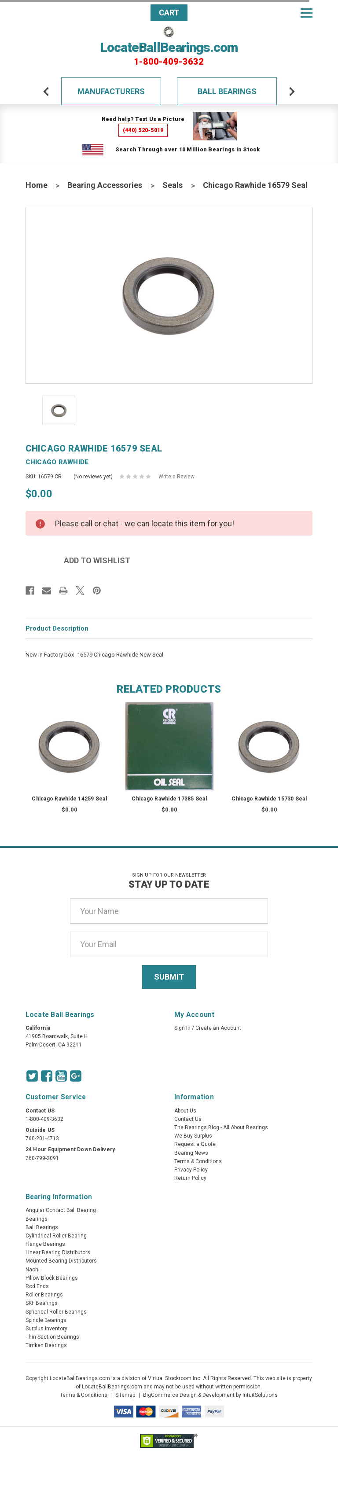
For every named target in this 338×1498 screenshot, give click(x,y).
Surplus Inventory (46, 1328)
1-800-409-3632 (169, 61)
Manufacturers (111, 91)
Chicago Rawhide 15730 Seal (269, 799)
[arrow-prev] (46, 91)
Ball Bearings (227, 91)
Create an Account (218, 1028)
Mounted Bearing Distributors (61, 1261)
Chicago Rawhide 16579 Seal (255, 185)
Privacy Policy (191, 1170)
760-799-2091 (42, 1158)
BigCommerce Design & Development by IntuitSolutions (210, 1395)
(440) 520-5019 (143, 130)
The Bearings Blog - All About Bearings (221, 1127)
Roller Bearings (44, 1295)
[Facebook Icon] (46, 1076)
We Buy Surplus (193, 1136)
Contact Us (188, 1119)
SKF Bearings (42, 1303)
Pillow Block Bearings (52, 1278)
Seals (172, 185)
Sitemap (125, 1395)
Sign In (182, 1028)
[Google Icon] (75, 1076)
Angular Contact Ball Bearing (61, 1210)
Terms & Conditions (198, 1161)
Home (37, 185)
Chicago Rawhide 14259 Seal (69, 799)
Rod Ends (37, 1286)
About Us (185, 1111)
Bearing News (191, 1153)
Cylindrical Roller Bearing (56, 1236)
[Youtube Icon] (61, 1076)
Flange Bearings (45, 1244)
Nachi (33, 1270)
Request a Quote (195, 1144)
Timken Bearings (46, 1345)
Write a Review (176, 477)
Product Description (57, 628)
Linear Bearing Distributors (58, 1252)
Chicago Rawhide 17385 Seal (169, 799)
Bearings (37, 1219)
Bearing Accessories (104, 185)
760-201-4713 (42, 1138)
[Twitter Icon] (32, 1076)
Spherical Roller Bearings (56, 1312)
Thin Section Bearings (52, 1337)
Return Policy (190, 1178)
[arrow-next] (292, 91)
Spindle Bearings (46, 1320)
